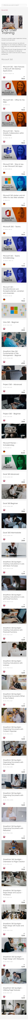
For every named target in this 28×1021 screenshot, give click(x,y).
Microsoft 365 (4, 10)
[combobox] (14, 5)
